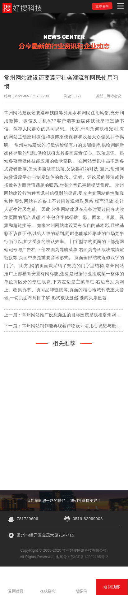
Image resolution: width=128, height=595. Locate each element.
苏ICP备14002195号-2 (90, 557)
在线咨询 (48, 591)
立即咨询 (102, 6)
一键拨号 (80, 591)
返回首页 (16, 591)
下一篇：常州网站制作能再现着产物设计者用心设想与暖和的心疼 (64, 325)
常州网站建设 (17, 112)
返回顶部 (111, 586)
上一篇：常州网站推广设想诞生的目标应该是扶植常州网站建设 (64, 314)
